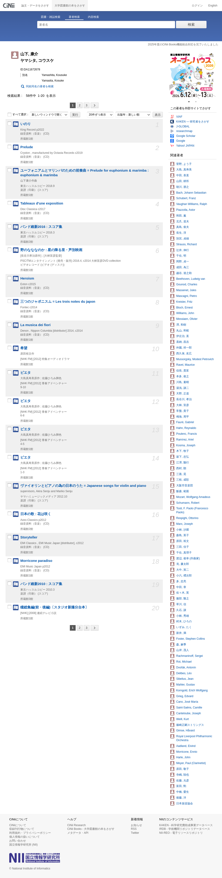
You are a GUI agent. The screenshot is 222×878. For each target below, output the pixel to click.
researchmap (184, 131)
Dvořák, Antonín (186, 667)
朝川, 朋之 (182, 187)
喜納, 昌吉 (182, 341)
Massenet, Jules (186, 290)
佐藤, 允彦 (182, 780)
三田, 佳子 (182, 546)
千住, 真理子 (184, 552)
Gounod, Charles (186, 284)
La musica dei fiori (35, 325)
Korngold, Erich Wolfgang (192, 690)
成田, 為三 (182, 267)
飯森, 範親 (182, 491)
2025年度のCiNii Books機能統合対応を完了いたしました (183, 44)
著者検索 (74, 17)
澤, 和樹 (181, 324)
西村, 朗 (181, 468)
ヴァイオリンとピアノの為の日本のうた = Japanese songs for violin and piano (83, 486)
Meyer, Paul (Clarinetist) (191, 763)
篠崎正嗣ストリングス (190, 725)
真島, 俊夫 (182, 227)
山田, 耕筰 (182, 181)
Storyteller (28, 537)
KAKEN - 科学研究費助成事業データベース (186, 825)
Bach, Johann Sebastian (191, 192)
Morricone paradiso (36, 561)
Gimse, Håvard (185, 730)
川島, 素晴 (182, 382)
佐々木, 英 (182, 592)
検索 (191, 24)
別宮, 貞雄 (182, 238)
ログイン (197, 5)
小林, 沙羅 (182, 529)
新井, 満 (181, 633)
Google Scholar (185, 136)
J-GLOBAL (183, 126)
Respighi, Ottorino (187, 518)
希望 (23, 348)
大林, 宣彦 (182, 405)
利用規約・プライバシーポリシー (30, 832)
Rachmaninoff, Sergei (189, 656)
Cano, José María (187, 701)
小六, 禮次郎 (184, 575)
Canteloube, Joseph (188, 713)
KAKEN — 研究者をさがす (192, 121)
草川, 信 (181, 604)
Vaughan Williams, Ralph (191, 204)
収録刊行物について (21, 829)
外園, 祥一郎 (184, 347)
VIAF (179, 116)
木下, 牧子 (182, 451)
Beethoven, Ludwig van (190, 278)
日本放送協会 (184, 803)
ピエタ (25, 372)
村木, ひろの (184, 621)
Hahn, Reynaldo (186, 428)
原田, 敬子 (182, 769)
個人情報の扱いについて (24, 836)
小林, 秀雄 (182, 615)
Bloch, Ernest (184, 307)
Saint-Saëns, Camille (189, 707)
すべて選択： (18, 115)
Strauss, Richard (186, 244)
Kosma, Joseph (185, 445)
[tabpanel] (192, 76)
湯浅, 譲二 (182, 388)
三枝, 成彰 (182, 479)
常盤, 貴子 (182, 410)
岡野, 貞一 (182, 261)
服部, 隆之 (182, 598)
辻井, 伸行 (182, 250)
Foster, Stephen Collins (190, 638)
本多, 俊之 (182, 376)
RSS (134, 829)
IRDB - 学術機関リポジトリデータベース (184, 829)
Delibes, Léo (184, 673)
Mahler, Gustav (185, 684)
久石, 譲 (181, 610)
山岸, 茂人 (182, 650)
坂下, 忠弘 (182, 456)
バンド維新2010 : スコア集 (41, 584)
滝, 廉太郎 (182, 564)
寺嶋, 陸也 (182, 774)
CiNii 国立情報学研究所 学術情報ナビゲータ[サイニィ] (9, 5)
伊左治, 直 (182, 336)
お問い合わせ (17, 840)
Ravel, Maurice (185, 364)
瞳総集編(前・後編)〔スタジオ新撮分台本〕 (54, 607)
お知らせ (136, 825)
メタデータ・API (77, 832)
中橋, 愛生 (182, 791)
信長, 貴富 (182, 370)
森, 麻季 (181, 644)
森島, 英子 (182, 535)
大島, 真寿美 (184, 169)
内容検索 (93, 17)
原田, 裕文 (182, 541)
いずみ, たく (184, 627)
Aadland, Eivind (185, 746)
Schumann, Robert (187, 502)
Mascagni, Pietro (186, 296)
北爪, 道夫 (182, 221)
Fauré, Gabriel (185, 422)
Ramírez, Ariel (185, 439)
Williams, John (185, 313)
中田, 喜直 (182, 175)
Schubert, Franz (186, 198)
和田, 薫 (181, 215)
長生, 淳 (181, 232)
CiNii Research (76, 825)
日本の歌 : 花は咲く (35, 514)
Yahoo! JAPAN (185, 145)
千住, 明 (181, 255)
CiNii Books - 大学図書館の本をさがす (91, 829)
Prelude (26, 147)
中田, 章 (181, 587)
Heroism (27, 278)
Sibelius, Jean (185, 678)
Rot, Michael (184, 661)
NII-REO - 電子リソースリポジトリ (181, 832)
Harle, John (183, 757)
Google (180, 140)
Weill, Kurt (182, 719)
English (212, 5)
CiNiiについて (17, 825)
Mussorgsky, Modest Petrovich (195, 359)
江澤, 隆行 (182, 462)
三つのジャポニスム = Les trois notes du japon (57, 301)
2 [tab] (197, 101)
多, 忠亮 (181, 581)
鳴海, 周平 (182, 416)
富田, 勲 (181, 786)
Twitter (135, 832)
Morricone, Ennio (186, 751)
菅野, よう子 (184, 164)
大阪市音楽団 (184, 485)
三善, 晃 (181, 474)
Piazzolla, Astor (185, 209)
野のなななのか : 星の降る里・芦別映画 (51, 250)
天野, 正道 (182, 393)
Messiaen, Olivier (186, 319)
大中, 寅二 (182, 569)
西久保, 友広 (184, 353)
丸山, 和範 (182, 330)
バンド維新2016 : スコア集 (41, 227)
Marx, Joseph (184, 524)
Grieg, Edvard (184, 696)
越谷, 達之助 (184, 273)
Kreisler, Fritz (184, 301)
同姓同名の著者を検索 (40, 86)
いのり (25, 124)
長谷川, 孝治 (184, 399)
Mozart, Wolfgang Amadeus (193, 497)
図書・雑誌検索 (50, 17)
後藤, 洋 (181, 797)
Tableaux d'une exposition (41, 203)
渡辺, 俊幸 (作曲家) (188, 558)
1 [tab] (190, 101)
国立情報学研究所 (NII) (23, 844)
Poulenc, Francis (186, 433)
